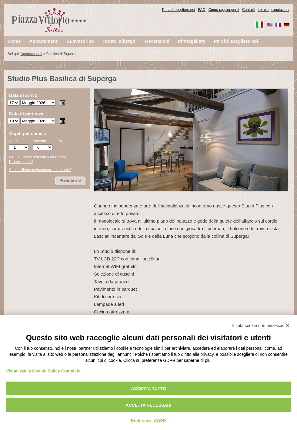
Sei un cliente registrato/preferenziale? (40, 170)
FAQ (201, 10)
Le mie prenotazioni (273, 10)
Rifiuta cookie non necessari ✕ (260, 325)
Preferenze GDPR (148, 420)
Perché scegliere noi (178, 10)
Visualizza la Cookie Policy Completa (43, 371)
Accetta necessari (149, 405)
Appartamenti (31, 54)
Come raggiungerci (224, 10)
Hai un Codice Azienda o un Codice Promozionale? (37, 159)
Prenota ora (70, 180)
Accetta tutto (148, 388)
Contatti (248, 10)
